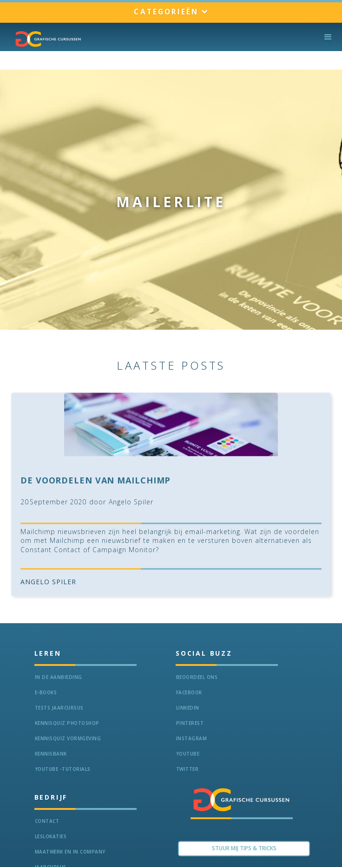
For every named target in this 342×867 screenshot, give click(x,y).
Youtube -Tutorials (63, 769)
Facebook (189, 692)
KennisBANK (51, 753)
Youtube (188, 753)
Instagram (191, 738)
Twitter (187, 769)
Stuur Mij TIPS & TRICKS (244, 848)
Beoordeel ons (197, 677)
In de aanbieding (58, 677)
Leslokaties (51, 836)
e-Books (46, 692)
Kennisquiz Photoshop (67, 723)
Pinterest (190, 723)
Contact (47, 821)
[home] (46, 39)
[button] (171, 12)
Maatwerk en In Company (70, 851)
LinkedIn (187, 707)
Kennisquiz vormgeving (68, 738)
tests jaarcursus (59, 707)
